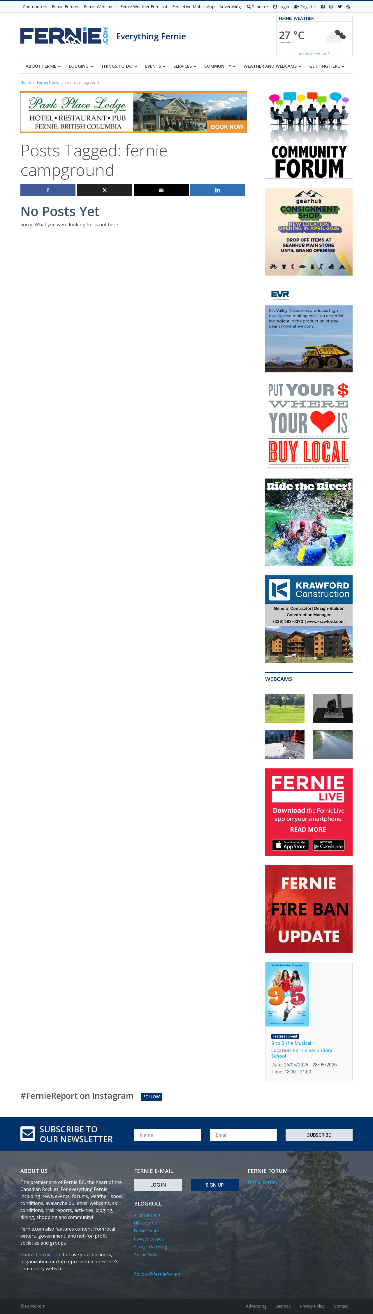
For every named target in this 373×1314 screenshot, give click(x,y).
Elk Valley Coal (147, 1223)
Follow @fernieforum (157, 1274)
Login (281, 6)
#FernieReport (147, 1215)
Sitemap (283, 1306)
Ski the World (146, 1254)
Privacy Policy (312, 1306)
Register (305, 6)
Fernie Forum (146, 1231)
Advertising (230, 6)
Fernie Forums (65, 6)
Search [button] (256, 6)
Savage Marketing (150, 1247)
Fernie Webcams (100, 6)
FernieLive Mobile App (193, 6)
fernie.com (49, 1254)
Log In (158, 1185)
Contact (341, 1306)
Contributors (35, 6)
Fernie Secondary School (301, 1053)
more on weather (314, 53)
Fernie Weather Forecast (144, 6)
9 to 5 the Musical (291, 1043)
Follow (151, 1096)
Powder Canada (149, 1239)
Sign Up (215, 1185)
